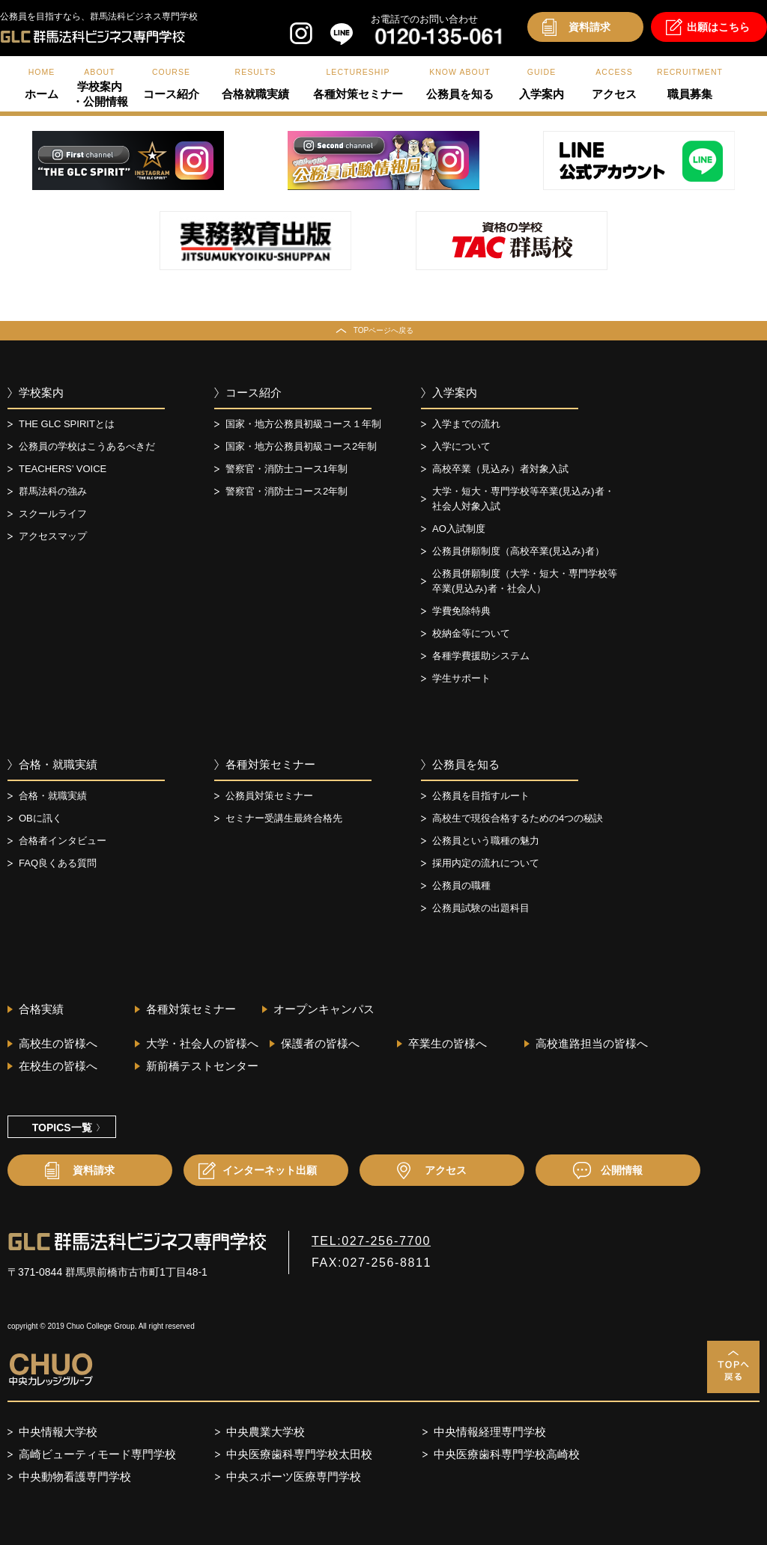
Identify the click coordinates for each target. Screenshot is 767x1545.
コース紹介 (253, 392)
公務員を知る (466, 764)
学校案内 (41, 392)
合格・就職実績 (58, 764)
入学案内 (454, 392)
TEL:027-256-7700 (371, 1241)
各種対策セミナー (270, 764)
